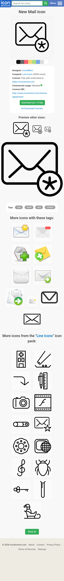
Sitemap (42, 549)
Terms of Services (27, 549)
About (32, 544)
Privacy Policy (53, 544)
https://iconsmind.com (23, 81)
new (39, 207)
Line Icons (27, 74)
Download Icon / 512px (32, 102)
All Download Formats (32, 108)
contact (50, 207)
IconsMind (27, 70)
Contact (40, 544)
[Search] (45, 3)
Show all (32, 531)
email (29, 207)
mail (19, 207)
